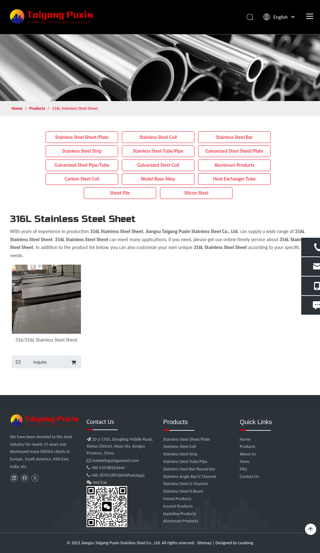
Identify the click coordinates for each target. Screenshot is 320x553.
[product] (160, 67)
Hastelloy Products (179, 513)
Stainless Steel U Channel (185, 483)
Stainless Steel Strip (82, 151)
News (244, 461)
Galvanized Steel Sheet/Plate (234, 151)
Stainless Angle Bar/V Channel (189, 476)
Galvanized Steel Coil (158, 165)
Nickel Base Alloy (158, 179)
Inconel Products (178, 506)
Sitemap (204, 542)
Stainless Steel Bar (234, 137)
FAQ (243, 469)
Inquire (29, 362)
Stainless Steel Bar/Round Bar (189, 469)
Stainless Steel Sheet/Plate (82, 137)
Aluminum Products (234, 165)
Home (245, 439)
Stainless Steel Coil (158, 137)
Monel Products (177, 498)
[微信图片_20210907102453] (45, 420)
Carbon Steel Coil (82, 179)
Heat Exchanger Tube (234, 179)
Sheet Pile (120, 193)
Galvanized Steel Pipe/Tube (81, 165)
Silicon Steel (196, 193)
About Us (248, 454)
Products (247, 446)
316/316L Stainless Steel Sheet (46, 340)
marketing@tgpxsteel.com (113, 460)
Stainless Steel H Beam (183, 491)
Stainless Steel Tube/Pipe (158, 151)
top (310, 529)
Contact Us (249, 476)
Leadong (245, 542)
